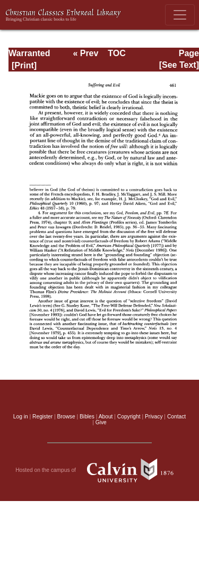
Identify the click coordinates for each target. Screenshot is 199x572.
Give (101, 422)
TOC (116, 53)
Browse (66, 416)
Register (42, 416)
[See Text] (179, 64)
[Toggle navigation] (180, 14)
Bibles (87, 416)
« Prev (85, 53)
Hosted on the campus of (99, 470)
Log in (20, 416)
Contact (176, 416)
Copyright (129, 416)
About (106, 416)
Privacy (154, 416)
